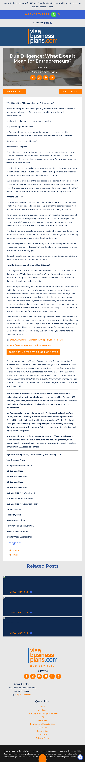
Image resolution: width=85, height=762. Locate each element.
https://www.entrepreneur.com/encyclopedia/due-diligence (36, 340)
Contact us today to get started (33, 352)
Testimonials (42, 731)
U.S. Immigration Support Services (42, 713)
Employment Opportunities (42, 724)
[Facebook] (26, 676)
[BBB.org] (58, 676)
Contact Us (43, 727)
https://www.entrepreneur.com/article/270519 (30, 345)
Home (42, 706)
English (16, 550)
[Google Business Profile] (45, 676)
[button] (80, 757)
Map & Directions (23, 694)
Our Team (42, 710)
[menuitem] (42, 706)
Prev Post (14, 91)
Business (17, 555)
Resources (42, 720)
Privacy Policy (42, 738)
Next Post (70, 91)
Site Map (42, 734)
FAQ (42, 717)
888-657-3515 (37, 14)
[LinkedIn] (52, 676)
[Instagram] (33, 676)
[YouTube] (39, 676)
